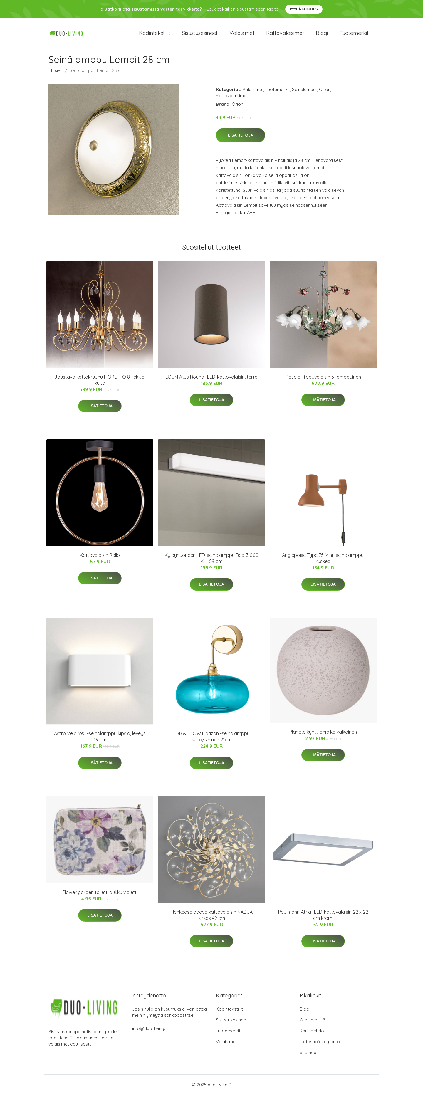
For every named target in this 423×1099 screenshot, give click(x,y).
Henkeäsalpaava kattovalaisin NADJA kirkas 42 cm (212, 919)
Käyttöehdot (312, 1035)
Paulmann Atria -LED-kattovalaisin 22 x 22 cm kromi (323, 919)
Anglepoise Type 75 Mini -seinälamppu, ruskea (323, 562)
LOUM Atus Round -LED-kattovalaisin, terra (211, 381)
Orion (324, 93)
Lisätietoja (240, 139)
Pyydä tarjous (304, 9)
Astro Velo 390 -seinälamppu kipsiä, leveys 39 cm (100, 741)
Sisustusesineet (200, 35)
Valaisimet (241, 35)
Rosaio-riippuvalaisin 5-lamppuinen (323, 381)
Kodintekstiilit (154, 35)
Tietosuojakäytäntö (320, 1045)
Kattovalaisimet (285, 35)
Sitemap (308, 1056)
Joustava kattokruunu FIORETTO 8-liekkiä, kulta (99, 384)
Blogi (322, 35)
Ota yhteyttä (312, 1024)
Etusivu (55, 74)
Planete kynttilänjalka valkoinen (323, 736)
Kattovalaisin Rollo (100, 559)
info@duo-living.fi (150, 1032)
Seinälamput (304, 93)
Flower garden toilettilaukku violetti (99, 896)
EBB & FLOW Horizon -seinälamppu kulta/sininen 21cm (212, 741)
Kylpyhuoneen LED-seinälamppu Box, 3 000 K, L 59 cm (211, 562)
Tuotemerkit (354, 35)
